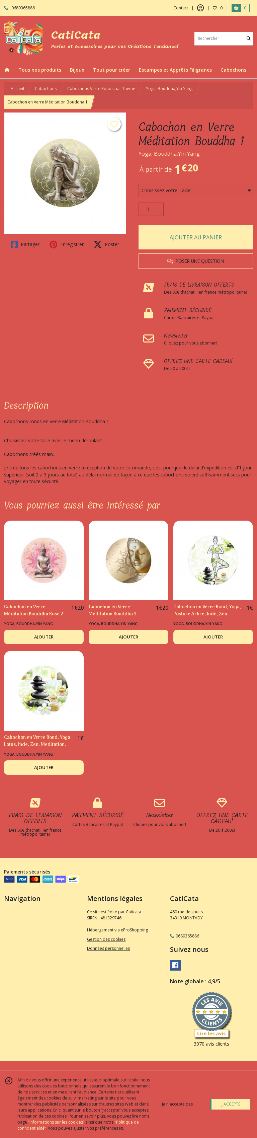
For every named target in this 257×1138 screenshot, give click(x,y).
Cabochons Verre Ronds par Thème (101, 88)
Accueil (17, 88)
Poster (106, 244)
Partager (25, 244)
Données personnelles (108, 948)
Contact (180, 8)
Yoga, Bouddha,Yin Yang (169, 88)
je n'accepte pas (177, 1104)
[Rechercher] (248, 38)
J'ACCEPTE (231, 1104)
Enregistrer (67, 244)
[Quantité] (151, 209)
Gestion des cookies (106, 939)
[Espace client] (200, 8)
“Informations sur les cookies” (56, 1122)
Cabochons (46, 88)
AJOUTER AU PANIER (196, 237)
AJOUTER (44, 637)
